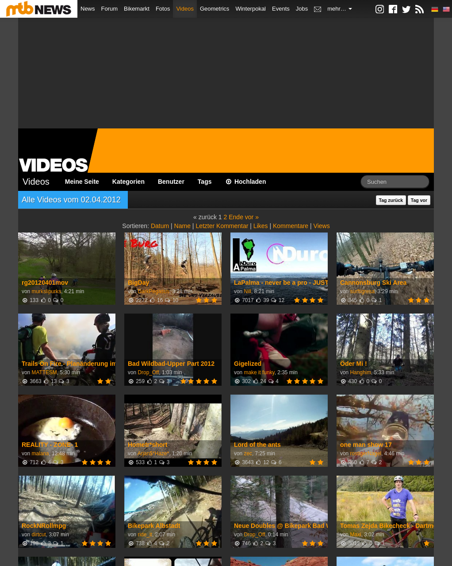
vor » (252, 217)
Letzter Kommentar (221, 225)
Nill (247, 291)
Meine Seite (82, 181)
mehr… (339, 8)
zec (248, 453)
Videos (185, 8)
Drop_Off (148, 372)
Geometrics (214, 8)
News (87, 8)
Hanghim (360, 372)
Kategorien (128, 181)
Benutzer (171, 181)
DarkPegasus (153, 291)
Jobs (302, 8)
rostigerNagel (365, 453)
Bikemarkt (136, 8)
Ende (236, 217)
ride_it (145, 534)
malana (40, 453)
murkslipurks (46, 291)
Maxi (355, 534)
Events (281, 8)
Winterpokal (250, 8)
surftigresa (362, 291)
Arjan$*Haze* (153, 453)
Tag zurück (391, 200)
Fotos (163, 8)
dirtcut (38, 534)
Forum (109, 8)
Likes (260, 225)
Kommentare (290, 225)
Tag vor (419, 200)
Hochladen (245, 181)
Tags (205, 181)
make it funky (259, 372)
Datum (160, 225)
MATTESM (44, 372)
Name (182, 225)
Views (322, 225)
